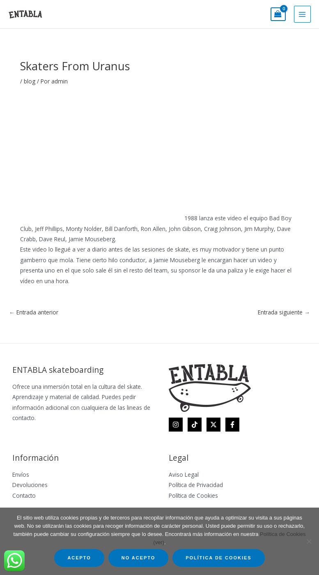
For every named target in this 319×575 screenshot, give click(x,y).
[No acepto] (309, 541)
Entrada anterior (33, 312)
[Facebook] (232, 425)
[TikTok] (195, 425)
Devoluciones (30, 485)
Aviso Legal (184, 474)
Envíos (20, 474)
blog (29, 81)
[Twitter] (213, 425)
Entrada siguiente (284, 312)
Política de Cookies (193, 495)
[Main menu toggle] (302, 14)
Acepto (79, 557)
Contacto (24, 495)
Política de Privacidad (196, 485)
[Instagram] (176, 425)
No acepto (138, 557)
